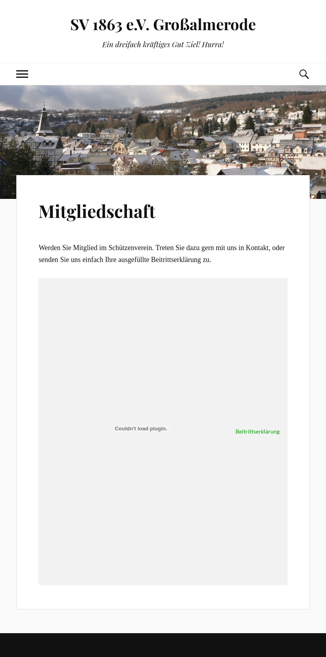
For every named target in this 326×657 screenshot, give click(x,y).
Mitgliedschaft (96, 210)
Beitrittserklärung (258, 431)
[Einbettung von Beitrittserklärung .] (140, 429)
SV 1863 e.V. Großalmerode (163, 24)
